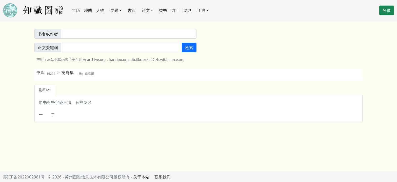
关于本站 (141, 177)
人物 (100, 10)
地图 (88, 10)
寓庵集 (78, 72)
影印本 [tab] (45, 90)
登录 (387, 10)
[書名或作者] (128, 34)
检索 (189, 47)
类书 (163, 10)
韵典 (187, 10)
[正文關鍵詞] (121, 47)
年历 (76, 10)
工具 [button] (201, 10)
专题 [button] (114, 10)
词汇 (175, 10)
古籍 (132, 10)
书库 (45, 72)
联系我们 (162, 177)
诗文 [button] (146, 10)
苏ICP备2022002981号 (24, 177)
